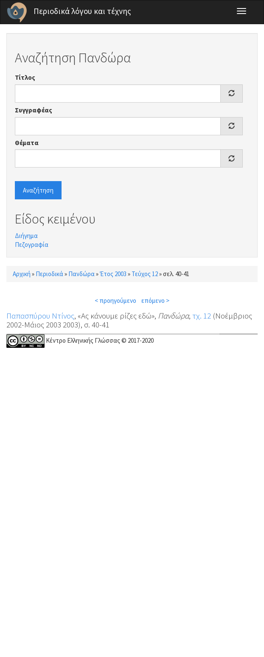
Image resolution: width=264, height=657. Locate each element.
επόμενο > (155, 300)
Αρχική (22, 274)
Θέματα (27, 143)
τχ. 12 (201, 315)
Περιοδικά (49, 274)
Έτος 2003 (113, 274)
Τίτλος (25, 77)
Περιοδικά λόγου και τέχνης (82, 11)
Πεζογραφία (31, 244)
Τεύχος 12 (145, 274)
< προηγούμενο (115, 300)
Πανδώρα (81, 274)
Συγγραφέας (33, 110)
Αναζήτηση (38, 190)
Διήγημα (26, 236)
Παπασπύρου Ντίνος (40, 315)
